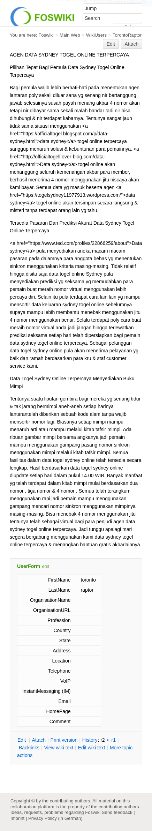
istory (90, 740)
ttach (39, 740)
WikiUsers (96, 35)
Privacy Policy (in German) (55, 818)
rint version (64, 740)
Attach (132, 44)
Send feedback (117, 812)
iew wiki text (58, 747)
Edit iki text (91, 747)
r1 (114, 740)
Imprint (17, 818)
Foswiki (46, 35)
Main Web (70, 35)
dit (22, 740)
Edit (111, 44)
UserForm (28, 566)
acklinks (29, 747)
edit (45, 566)
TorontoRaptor (127, 35)
